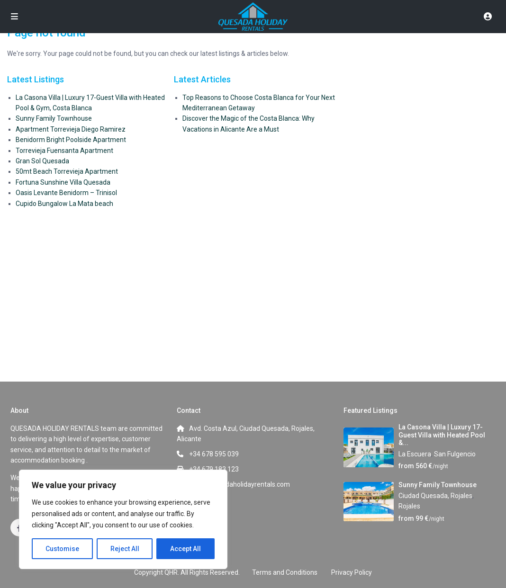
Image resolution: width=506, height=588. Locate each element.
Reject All (124, 548)
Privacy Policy (351, 572)
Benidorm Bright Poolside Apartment (71, 139)
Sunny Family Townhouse (54, 118)
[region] (123, 519)
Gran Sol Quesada (42, 161)
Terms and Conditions (284, 572)
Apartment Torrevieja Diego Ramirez (71, 129)
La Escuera (414, 454)
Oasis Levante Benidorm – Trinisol (66, 192)
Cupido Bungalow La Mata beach (64, 203)
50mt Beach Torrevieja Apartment (67, 171)
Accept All (185, 548)
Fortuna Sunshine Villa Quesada (63, 182)
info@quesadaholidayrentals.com (239, 484)
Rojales (409, 506)
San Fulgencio (455, 454)
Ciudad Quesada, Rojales (435, 495)
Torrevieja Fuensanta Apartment (64, 150)
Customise (62, 548)
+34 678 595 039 (214, 454)
